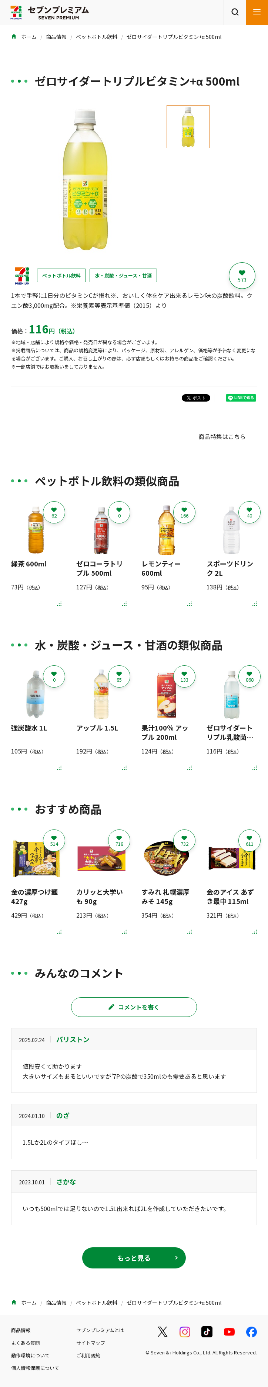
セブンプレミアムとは (100, 1330)
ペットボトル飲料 (96, 36)
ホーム (24, 36)
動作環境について (30, 1355)
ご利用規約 (88, 1355)
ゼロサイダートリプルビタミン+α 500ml (174, 36)
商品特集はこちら (222, 436)
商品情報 (56, 36)
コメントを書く (134, 1006)
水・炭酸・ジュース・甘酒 (123, 275)
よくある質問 (25, 1342)
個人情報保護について (35, 1367)
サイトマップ (90, 1342)
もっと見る (134, 1258)
